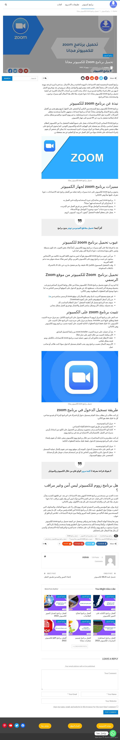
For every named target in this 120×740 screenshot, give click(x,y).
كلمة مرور (86, 470)
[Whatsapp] (112, 733)
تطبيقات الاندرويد (72, 4)
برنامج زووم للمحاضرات (106, 535)
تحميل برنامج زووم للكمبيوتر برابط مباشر (56, 538)
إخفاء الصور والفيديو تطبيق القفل (57, 576)
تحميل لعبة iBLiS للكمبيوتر (105, 576)
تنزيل (96, 736)
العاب (59, 4)
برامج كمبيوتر (87, 4)
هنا (50, 296)
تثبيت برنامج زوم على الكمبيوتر (89, 535)
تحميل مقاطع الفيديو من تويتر (80, 227)
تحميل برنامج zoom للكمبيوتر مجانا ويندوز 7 (80, 538)
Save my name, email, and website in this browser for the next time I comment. (84, 706)
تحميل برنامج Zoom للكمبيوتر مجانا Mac (106, 538)
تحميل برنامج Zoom (72, 535)
